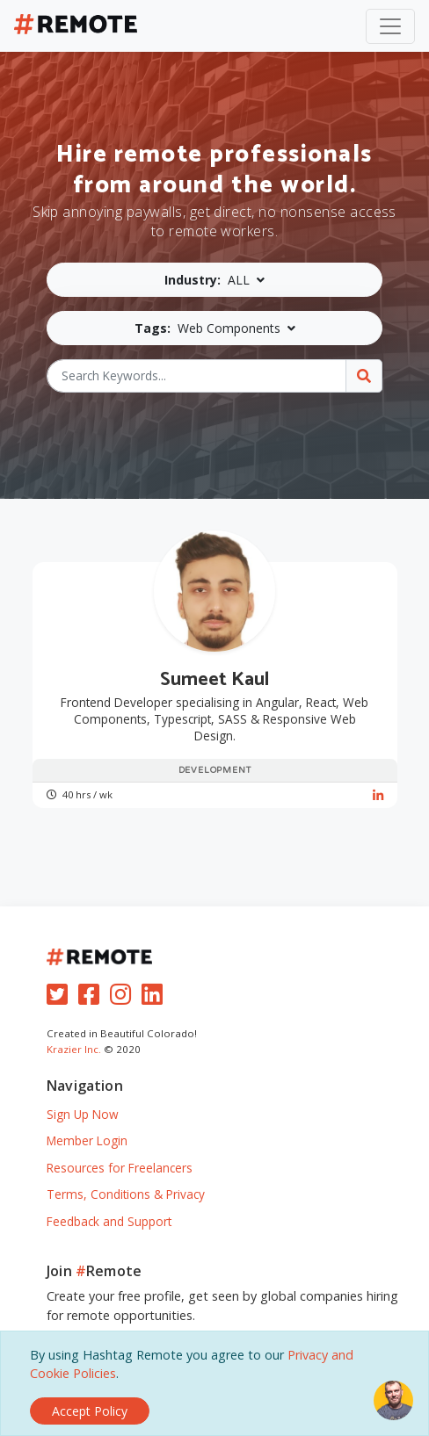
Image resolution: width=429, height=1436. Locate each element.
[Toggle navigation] (390, 26)
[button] (214, 280)
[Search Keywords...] (196, 376)
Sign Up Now (83, 1114)
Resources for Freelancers (120, 1167)
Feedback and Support (109, 1221)
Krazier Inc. (74, 1049)
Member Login (87, 1140)
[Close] (89, 1411)
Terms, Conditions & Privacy (126, 1194)
